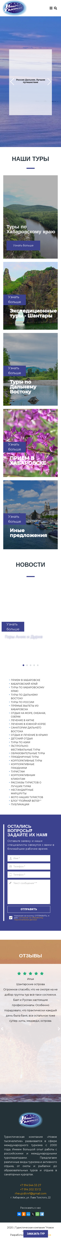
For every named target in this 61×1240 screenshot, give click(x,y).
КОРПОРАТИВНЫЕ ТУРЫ (26, 760)
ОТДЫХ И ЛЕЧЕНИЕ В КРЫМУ (29, 735)
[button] (12, 81)
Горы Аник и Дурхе (24, 636)
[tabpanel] (30, 625)
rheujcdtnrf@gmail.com (30, 1193)
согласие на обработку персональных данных (28, 918)
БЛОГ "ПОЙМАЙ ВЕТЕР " (26, 800)
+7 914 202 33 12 (30, 1189)
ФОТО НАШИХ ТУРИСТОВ (27, 797)
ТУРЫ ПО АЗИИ (20, 742)
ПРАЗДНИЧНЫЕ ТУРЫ (25, 756)
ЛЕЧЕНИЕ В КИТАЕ (22, 720)
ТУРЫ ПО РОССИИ (22, 702)
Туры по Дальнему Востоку (23, 387)
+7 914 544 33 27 (30, 1185)
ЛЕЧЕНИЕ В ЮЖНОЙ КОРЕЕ (28, 724)
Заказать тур (36, 1233)
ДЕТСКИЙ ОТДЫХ (22, 738)
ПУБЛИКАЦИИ (20, 804)
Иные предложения (28, 532)
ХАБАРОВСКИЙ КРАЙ (24, 683)
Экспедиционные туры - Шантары (33, 313)
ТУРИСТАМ (18, 771)
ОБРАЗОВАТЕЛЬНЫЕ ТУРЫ (28, 753)
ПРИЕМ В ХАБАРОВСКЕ (28, 460)
